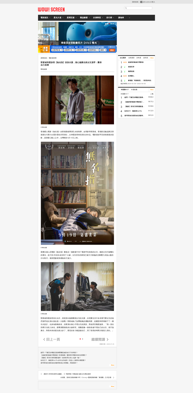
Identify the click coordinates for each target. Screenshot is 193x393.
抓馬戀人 (131, 76)
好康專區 (97, 17)
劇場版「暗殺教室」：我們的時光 (139, 80)
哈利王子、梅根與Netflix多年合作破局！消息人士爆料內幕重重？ (63, 360)
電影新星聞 (52, 58)
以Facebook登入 (147, 2)
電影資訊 (44, 17)
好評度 (145, 58)
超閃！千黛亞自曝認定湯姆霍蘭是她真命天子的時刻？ (59, 352)
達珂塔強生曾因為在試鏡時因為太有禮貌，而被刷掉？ (59, 363)
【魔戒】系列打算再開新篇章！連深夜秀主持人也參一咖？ (61, 358)
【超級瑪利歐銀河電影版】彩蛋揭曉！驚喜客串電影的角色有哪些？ (64, 355)
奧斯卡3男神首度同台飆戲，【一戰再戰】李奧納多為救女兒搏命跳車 (67, 374)
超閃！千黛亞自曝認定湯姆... (134, 97)
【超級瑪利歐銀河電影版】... (134, 102)
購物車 (121, 17)
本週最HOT (125, 89)
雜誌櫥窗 (84, 17)
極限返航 (131, 71)
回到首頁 (135, 2)
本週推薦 (134, 89)
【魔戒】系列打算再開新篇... (134, 106)
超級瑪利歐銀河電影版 (136, 62)
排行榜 (109, 17)
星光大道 (57, 17)
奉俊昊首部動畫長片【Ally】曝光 (86, 42)
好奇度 (139, 58)
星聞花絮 (70, 17)
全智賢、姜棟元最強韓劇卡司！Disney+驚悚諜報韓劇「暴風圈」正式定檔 (85, 377)
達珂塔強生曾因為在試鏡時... (134, 115)
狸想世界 (131, 67)
